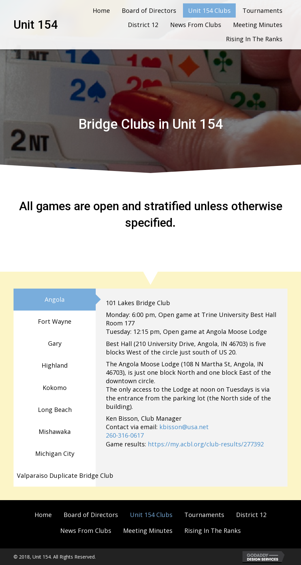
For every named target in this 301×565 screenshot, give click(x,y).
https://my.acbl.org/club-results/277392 (206, 444)
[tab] (55, 300)
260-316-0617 (125, 435)
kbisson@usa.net (184, 427)
